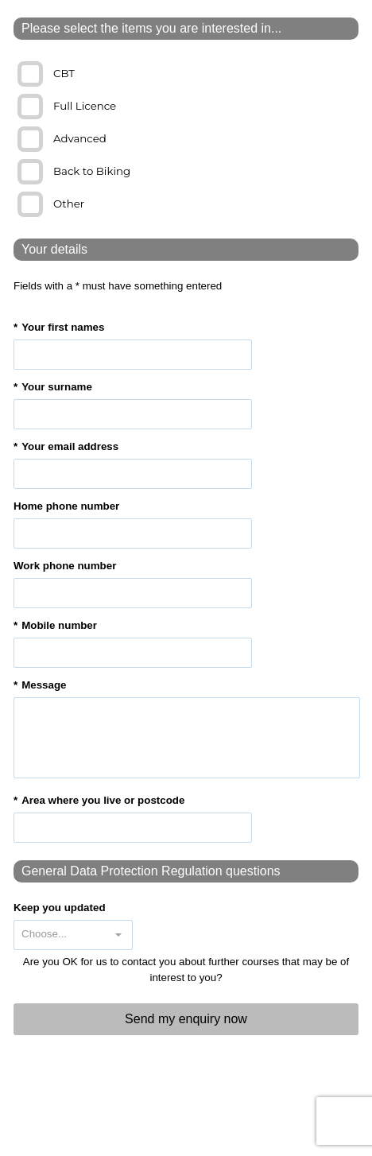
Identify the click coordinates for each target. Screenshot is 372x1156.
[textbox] (132, 354)
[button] (118, 935)
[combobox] (59, 935)
